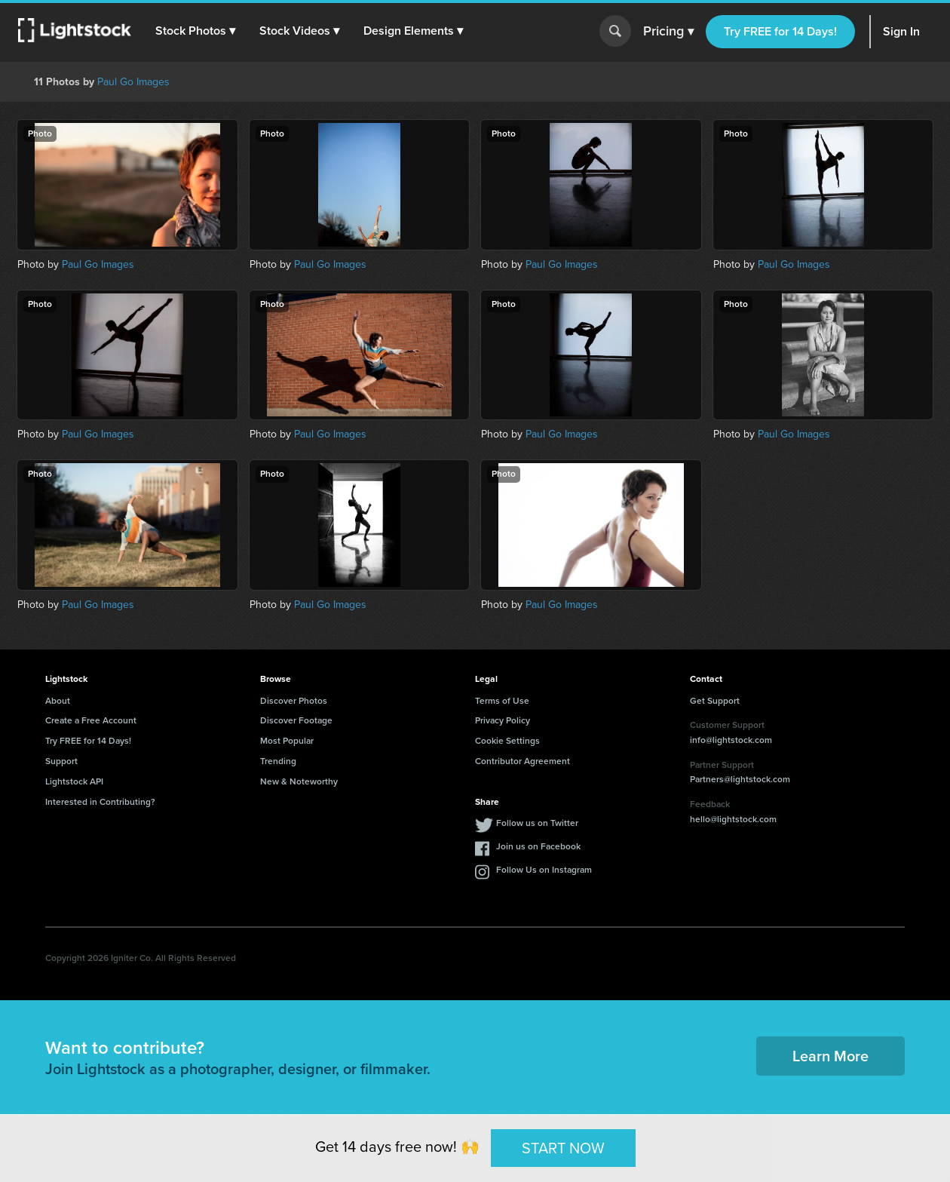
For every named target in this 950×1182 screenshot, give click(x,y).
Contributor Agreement (522, 761)
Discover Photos (293, 701)
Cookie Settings (507, 741)
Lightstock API (74, 781)
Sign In (901, 31)
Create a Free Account (90, 720)
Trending (278, 761)
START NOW (563, 1147)
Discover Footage (296, 720)
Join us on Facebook (538, 846)
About (57, 701)
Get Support (715, 701)
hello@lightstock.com (733, 819)
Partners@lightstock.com (740, 779)
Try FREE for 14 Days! (780, 31)
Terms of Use (502, 701)
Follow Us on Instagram (544, 870)
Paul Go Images (133, 82)
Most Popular (287, 741)
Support (61, 761)
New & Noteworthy (299, 781)
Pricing (668, 31)
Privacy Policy (502, 720)
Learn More (830, 1056)
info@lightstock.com (731, 740)
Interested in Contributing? (100, 802)
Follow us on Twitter (537, 823)
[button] (195, 31)
